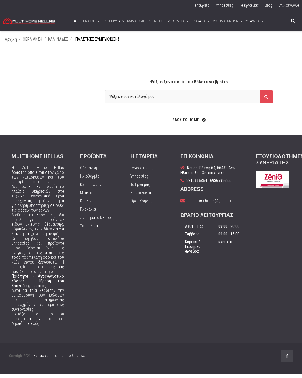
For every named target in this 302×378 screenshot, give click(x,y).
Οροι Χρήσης (141, 205)
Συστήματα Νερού (95, 221)
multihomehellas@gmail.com (211, 204)
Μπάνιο (86, 196)
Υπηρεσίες (139, 180)
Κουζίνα (86, 205)
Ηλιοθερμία (89, 180)
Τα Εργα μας (140, 188)
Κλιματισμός (91, 188)
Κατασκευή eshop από (60, 359)
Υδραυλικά (89, 230)
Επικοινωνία (140, 196)
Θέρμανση (88, 172)
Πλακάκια (88, 213)
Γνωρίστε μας (142, 172)
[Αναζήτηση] (189, 100)
